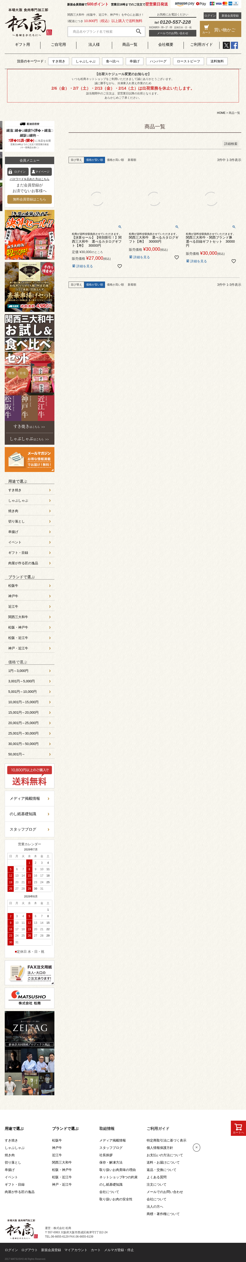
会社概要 (165, 44)
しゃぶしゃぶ (86, 61)
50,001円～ (16, 754)
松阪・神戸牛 (18, 627)
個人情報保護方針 (160, 1148)
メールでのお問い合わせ (172, 33)
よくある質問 (157, 1177)
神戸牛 (13, 596)
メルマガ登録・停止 (119, 1250)
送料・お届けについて (163, 1162)
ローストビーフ (188, 61)
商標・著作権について (163, 1214)
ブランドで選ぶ (21, 577)
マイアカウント (76, 1250)
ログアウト (29, 1250)
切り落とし (16, 521)
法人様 (94, 44)
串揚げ (135, 61)
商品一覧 (129, 44)
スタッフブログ (23, 829)
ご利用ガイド (201, 44)
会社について (109, 1192)
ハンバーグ (158, 61)
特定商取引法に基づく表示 (166, 1140)
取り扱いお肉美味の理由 (117, 1170)
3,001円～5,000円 (21, 681)
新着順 (132, 160)
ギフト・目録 (18, 553)
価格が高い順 (115, 160)
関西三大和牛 (18, 617)
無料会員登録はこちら (29, 199)
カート (96, 1250)
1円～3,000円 (18, 671)
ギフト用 (22, 44)
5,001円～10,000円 (22, 691)
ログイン (210, 15)
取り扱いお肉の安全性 (115, 1199)
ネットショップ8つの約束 (118, 1177)
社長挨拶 (106, 1155)
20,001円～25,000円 (23, 723)
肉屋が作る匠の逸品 (23, 563)
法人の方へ (155, 1206)
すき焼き (58, 61)
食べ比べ (112, 61)
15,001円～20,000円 (23, 712)
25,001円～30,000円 (23, 733)
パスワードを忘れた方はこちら (29, 179)
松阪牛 (13, 585)
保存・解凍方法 (111, 1162)
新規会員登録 (230, 15)
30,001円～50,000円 (23, 744)
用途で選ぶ (17, 481)
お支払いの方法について (165, 1155)
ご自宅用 (58, 44)
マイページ (42, 171)
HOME (221, 113)
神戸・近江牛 (18, 648)
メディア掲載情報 (25, 798)
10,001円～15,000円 (23, 702)
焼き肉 (13, 511)
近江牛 (13, 606)
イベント (15, 542)
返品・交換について (161, 1170)
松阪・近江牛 (18, 638)
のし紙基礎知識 (23, 814)
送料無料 (217, 61)
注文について (157, 1184)
